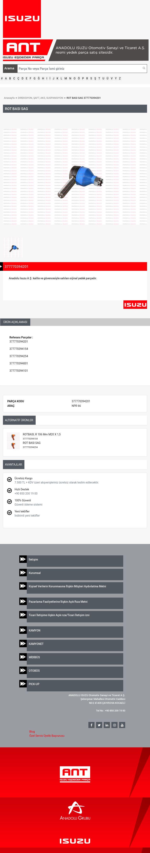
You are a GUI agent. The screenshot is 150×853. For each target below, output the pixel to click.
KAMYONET (36, 644)
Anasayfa (9, 97)
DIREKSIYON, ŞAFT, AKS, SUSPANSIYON (40, 97)
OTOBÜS (34, 670)
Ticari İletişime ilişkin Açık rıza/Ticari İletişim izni (59, 615)
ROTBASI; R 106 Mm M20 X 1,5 (42, 436)
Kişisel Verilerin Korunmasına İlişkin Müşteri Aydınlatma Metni (67, 586)
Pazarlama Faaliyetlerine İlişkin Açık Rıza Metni (58, 601)
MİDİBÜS (34, 657)
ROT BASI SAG (32, 445)
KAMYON (34, 630)
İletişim (33, 559)
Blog (32, 731)
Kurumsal (35, 573)
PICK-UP (34, 684)
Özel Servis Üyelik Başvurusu (46, 735)
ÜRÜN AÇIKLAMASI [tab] (15, 322)
